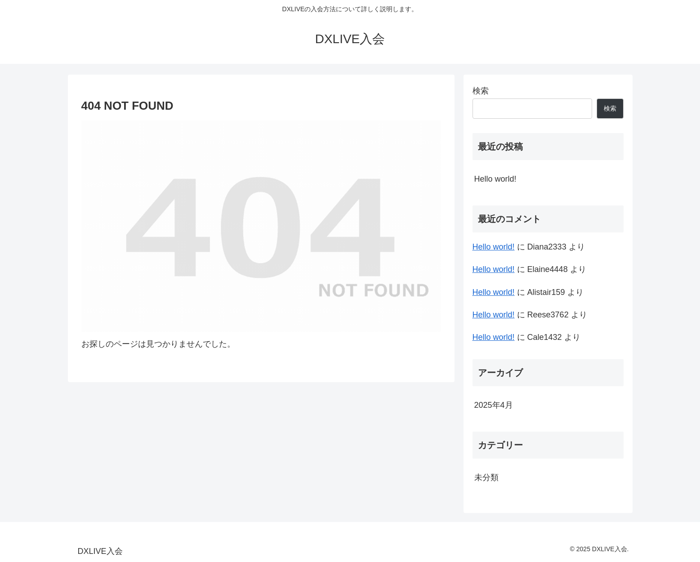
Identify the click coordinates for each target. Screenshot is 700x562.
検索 (481, 90)
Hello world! (495, 178)
